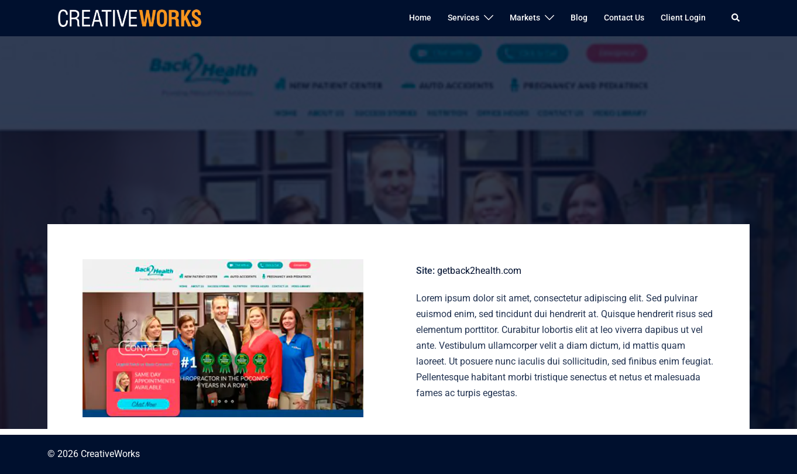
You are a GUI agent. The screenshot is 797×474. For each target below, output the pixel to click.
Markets (525, 17)
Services (463, 17)
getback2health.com (479, 270)
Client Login (683, 17)
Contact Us (624, 17)
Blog (579, 17)
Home (420, 17)
